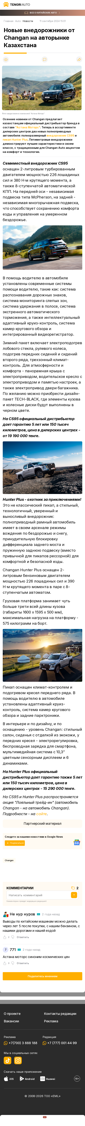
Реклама (51, 1021)
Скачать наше (14, 1071)
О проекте (12, 1014)
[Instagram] (18, 1060)
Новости (28, 21)
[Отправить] (74, 895)
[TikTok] (7, 1060)
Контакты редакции (60, 1014)
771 (13, 949)
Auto (18, 21)
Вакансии (11, 1021)
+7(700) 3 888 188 (23, 1043)
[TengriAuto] (25, 1120)
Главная (8, 21)
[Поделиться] (79, 59)
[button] (76, 1120)
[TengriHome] (42, 1120)
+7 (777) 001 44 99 (62, 1043)
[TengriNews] (8, 1120)
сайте (41, 814)
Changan (9, 860)
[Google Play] (21, 1079)
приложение (33, 1071)
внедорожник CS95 (60, 135)
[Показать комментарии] (45, 59)
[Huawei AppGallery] (42, 1079)
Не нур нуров (22, 914)
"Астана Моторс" (27, 127)
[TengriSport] (59, 1120)
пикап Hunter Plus (15, 139)
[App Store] (6, 1079)
